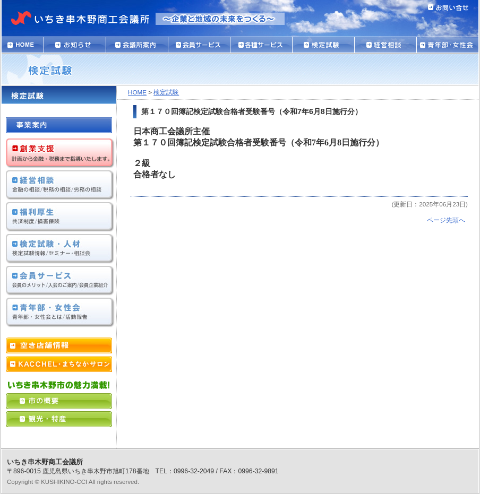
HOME (137, 92)
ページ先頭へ (446, 219)
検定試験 (166, 92)
